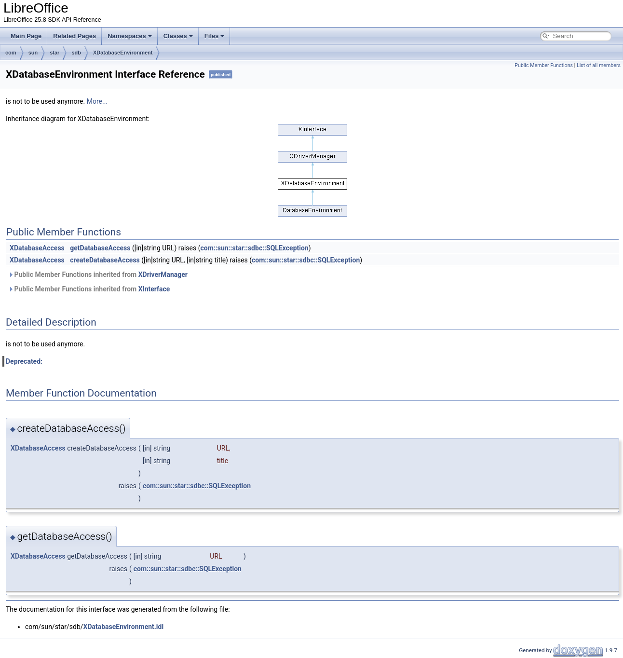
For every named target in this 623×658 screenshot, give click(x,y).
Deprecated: (24, 361)
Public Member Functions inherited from (98, 274)
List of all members (599, 65)
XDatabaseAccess (37, 248)
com (10, 52)
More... (97, 101)
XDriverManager (163, 274)
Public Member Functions (544, 65)
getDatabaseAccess (100, 248)
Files (214, 36)
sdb (76, 52)
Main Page (26, 36)
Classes (178, 36)
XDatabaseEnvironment (122, 52)
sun (33, 52)
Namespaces (130, 36)
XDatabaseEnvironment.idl (123, 627)
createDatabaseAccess (105, 260)
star (54, 52)
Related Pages (74, 36)
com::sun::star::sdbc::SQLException (255, 248)
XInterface (154, 289)
